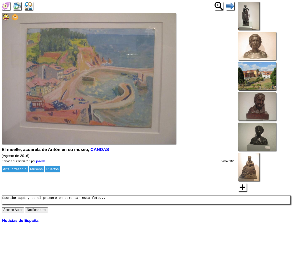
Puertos (52, 169)
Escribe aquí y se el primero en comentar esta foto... (146, 201)
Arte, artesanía (15, 169)
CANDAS (100, 149)
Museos (36, 169)
